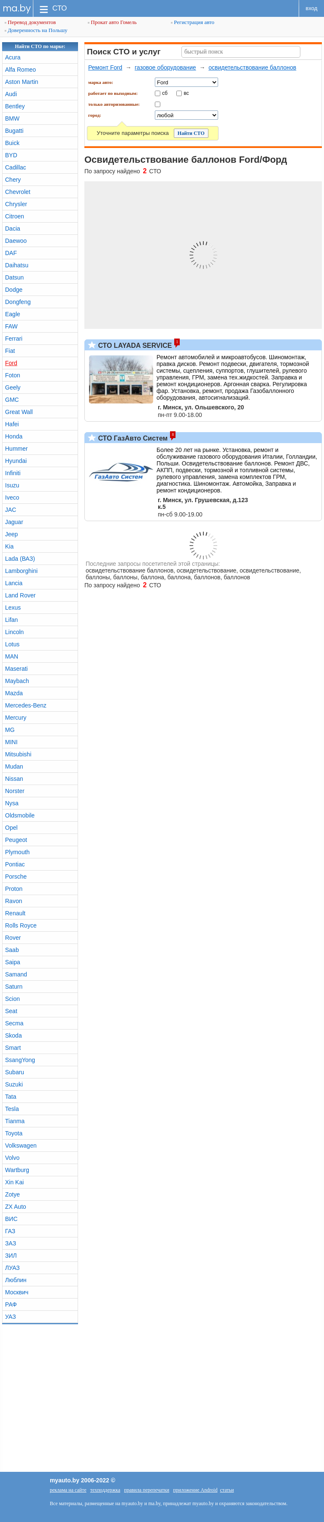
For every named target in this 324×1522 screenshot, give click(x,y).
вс (186, 93)
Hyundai (16, 460)
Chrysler (16, 204)
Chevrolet (17, 191)
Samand (16, 974)
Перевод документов (30, 22)
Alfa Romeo (20, 69)
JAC (10, 509)
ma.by (17, 8)
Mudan (14, 766)
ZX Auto (15, 1206)
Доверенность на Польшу (36, 30)
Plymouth (17, 852)
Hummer (16, 448)
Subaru (14, 1072)
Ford (11, 363)
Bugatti (14, 130)
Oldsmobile (20, 815)
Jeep (11, 534)
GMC (12, 399)
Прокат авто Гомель (112, 22)
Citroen (14, 216)
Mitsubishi (18, 754)
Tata (10, 1096)
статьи (227, 1490)
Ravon (13, 901)
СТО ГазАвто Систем (131, 438)
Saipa (12, 962)
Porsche (16, 876)
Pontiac (15, 864)
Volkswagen (21, 1145)
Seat (11, 1011)
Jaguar (14, 522)
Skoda (13, 1035)
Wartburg (17, 1170)
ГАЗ (10, 1231)
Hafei (12, 424)
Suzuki (14, 1084)
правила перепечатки (146, 1490)
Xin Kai (14, 1182)
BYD (11, 155)
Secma (14, 1023)
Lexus (13, 607)
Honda (13, 436)
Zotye (12, 1194)
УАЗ (10, 1316)
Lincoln (14, 632)
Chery (13, 179)
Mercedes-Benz (25, 705)
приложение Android (195, 1490)
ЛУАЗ (12, 1267)
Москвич (16, 1292)
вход (312, 8)
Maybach (17, 681)
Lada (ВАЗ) (20, 558)
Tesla (12, 1108)
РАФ (11, 1304)
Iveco (12, 497)
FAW (11, 326)
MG (10, 729)
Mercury (16, 717)
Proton (13, 888)
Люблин (16, 1280)
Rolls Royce (21, 925)
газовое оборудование (165, 67)
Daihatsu (16, 265)
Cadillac (15, 167)
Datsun (14, 277)
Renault (15, 913)
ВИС (11, 1218)
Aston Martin (21, 81)
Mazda (14, 693)
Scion (12, 998)
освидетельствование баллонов (252, 67)
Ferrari (13, 338)
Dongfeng (18, 301)
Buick (12, 143)
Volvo (12, 1157)
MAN (11, 656)
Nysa (12, 803)
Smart (13, 1047)
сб (164, 93)
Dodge (13, 289)
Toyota (13, 1133)
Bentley (15, 106)
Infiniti (13, 473)
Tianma (14, 1121)
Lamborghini (21, 570)
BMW (12, 118)
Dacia (12, 228)
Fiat (10, 350)
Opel (11, 827)
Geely (13, 387)
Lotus (12, 644)
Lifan (11, 619)
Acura (13, 57)
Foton (12, 375)
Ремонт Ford (105, 67)
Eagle (12, 314)
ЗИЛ (11, 1255)
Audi (11, 94)
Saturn (13, 986)
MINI (11, 742)
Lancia (13, 583)
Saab (12, 950)
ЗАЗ (10, 1243)
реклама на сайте (68, 1490)
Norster (14, 791)
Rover (13, 937)
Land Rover (20, 595)
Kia (9, 546)
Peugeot (16, 839)
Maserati (16, 668)
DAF (11, 253)
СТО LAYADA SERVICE (134, 345)
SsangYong (20, 1060)
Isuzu (12, 485)
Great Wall (19, 412)
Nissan (14, 778)
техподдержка (105, 1490)
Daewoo (16, 240)
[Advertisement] (162, 1396)
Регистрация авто (192, 22)
